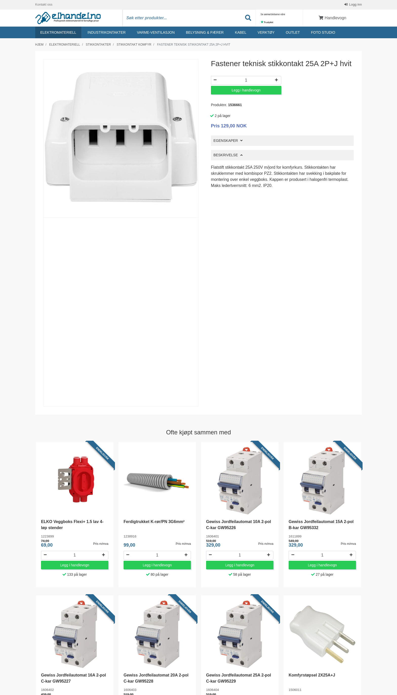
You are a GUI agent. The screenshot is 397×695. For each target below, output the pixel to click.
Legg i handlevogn (246, 91)
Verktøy (265, 33)
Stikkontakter (98, 45)
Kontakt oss (43, 5)
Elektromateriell (58, 33)
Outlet (293, 33)
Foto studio (323, 33)
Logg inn (355, 5)
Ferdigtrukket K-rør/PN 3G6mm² (154, 522)
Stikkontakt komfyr (134, 45)
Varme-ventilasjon (156, 33)
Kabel (240, 33)
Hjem (39, 45)
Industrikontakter (107, 33)
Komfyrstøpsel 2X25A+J (312, 676)
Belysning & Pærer (205, 33)
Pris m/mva (100, 544)
